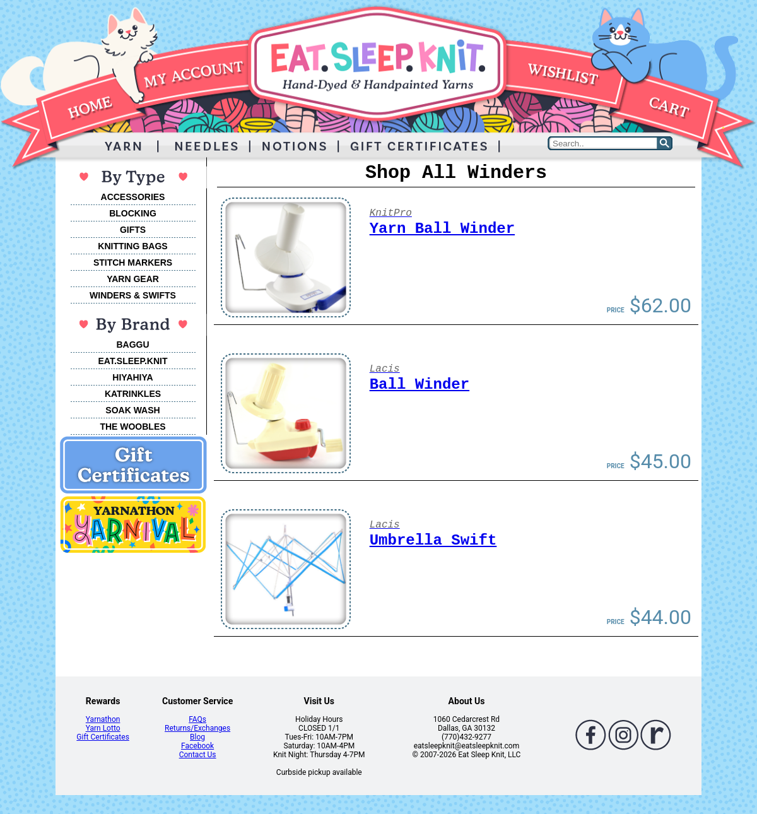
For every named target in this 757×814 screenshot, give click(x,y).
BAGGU (132, 344)
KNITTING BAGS (132, 246)
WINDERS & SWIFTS (133, 295)
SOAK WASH (132, 410)
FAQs (197, 719)
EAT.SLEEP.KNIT (133, 361)
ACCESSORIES (133, 197)
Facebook (197, 745)
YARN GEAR (133, 279)
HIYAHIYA (132, 377)
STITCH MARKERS (132, 262)
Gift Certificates (102, 737)
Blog (197, 737)
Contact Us (197, 754)
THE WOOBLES (132, 427)
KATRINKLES (133, 394)
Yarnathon (103, 719)
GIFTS (133, 230)
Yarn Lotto (103, 728)
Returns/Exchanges (197, 728)
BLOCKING (132, 213)
